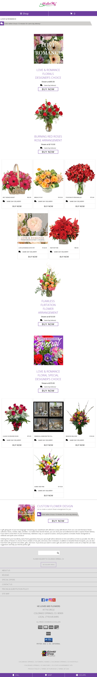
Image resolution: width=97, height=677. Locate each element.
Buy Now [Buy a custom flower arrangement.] (58, 521)
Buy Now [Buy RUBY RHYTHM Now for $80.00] (64, 256)
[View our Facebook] (43, 601)
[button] (48, 640)
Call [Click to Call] (16, 675)
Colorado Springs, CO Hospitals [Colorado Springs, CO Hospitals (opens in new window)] (64, 662)
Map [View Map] (48, 675)
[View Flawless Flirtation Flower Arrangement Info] (48, 280)
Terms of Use (63, 669)
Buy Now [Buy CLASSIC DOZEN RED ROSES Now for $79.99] (17, 445)
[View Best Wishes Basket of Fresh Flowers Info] (17, 178)
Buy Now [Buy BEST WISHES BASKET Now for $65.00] (17, 206)
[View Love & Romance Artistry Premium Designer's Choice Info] (33, 228)
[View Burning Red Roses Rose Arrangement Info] (48, 115)
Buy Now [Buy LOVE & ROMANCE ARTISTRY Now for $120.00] (32, 256)
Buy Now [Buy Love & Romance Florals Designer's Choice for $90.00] (48, 89)
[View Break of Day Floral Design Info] (48, 178)
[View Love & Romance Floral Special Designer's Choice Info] (48, 350)
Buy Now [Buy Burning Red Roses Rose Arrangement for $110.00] (48, 151)
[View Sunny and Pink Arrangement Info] (48, 467)
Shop (24, 13)
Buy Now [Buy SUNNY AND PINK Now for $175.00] (48, 495)
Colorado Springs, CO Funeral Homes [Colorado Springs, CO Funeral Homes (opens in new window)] (34, 662)
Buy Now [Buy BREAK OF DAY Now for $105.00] (48, 206)
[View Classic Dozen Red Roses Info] (17, 416)
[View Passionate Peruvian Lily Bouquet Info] (80, 178)
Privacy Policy (34, 669)
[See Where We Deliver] (48, 564)
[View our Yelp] (54, 601)
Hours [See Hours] (81, 675)
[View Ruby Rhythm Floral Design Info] (64, 228)
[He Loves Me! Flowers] (48, 8)
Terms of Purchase (49, 669)
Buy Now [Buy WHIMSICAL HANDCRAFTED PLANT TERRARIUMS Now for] (48, 445)
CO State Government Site (62, 665)
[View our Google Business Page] (46, 601)
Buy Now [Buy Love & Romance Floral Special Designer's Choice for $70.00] (48, 390)
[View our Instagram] (50, 601)
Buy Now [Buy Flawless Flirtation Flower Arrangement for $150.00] (48, 324)
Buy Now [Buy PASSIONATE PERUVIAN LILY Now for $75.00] (80, 206)
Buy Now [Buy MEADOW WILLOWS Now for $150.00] (80, 445)
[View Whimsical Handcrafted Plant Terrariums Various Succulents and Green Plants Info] (48, 416)
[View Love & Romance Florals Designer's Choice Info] (48, 49)
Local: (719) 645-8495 (48, 616)
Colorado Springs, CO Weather (37, 665)
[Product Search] (49, 553)
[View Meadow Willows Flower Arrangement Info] (80, 416)
